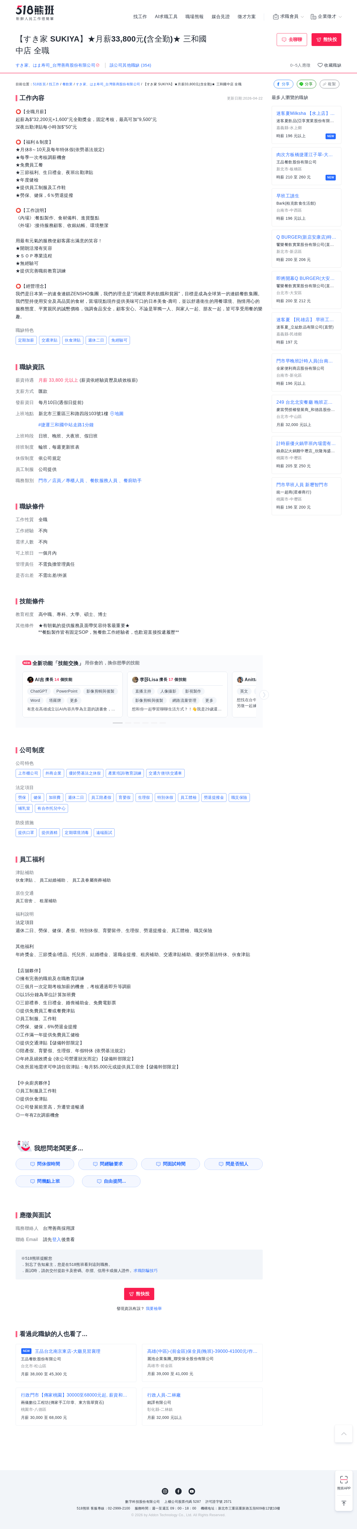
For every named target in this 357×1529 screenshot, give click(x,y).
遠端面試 (104, 832)
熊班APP (344, 1488)
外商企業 (53, 773)
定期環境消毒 (77, 832)
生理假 (144, 797)
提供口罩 (26, 832)
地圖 (119, 413)
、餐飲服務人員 (101, 480)
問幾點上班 (47, 1181)
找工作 (140, 16)
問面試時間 (174, 1164)
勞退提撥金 (214, 797)
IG (165, 1491)
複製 (329, 84)
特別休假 (165, 797)
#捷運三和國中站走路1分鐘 (66, 424)
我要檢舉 (154, 1308)
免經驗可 (119, 340)
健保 (37, 797)
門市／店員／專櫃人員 (61, 480)
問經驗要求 (111, 1164)
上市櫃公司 (28, 773)
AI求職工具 (166, 16)
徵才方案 (247, 16)
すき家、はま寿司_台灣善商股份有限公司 (108, 84)
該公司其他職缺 (130, 65)
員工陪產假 (101, 797)
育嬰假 (125, 797)
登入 (56, 1239)
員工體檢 (188, 797)
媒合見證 (221, 16)
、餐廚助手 (130, 480)
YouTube (192, 1491)
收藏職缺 (332, 65)
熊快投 (330, 39)
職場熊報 (194, 16)
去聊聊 (295, 39)
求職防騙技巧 (146, 1270)
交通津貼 (50, 340)
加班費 (55, 797)
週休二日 (96, 340)
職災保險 (239, 797)
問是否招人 (237, 1164)
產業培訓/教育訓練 (125, 773)
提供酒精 (50, 832)
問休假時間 (47, 1164)
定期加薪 (26, 340)
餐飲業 (67, 84)
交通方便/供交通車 (165, 773)
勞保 (22, 797)
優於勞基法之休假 (85, 773)
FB (178, 1491)
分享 (283, 84)
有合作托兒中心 (51, 808)
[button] (118, 723)
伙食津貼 (73, 340)
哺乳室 (24, 808)
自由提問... (112, 1181)
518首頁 (39, 84)
